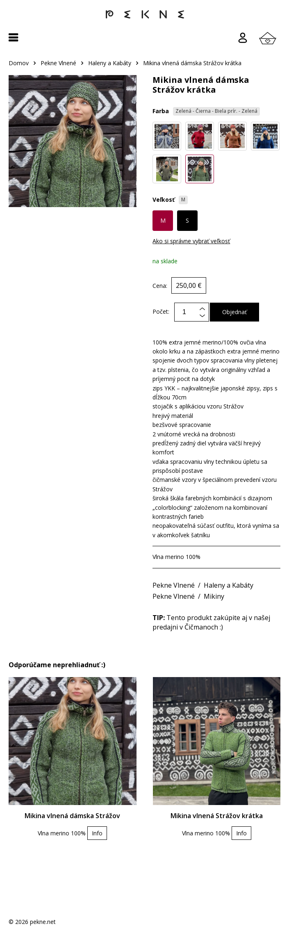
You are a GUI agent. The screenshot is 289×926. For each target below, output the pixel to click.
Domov (19, 63)
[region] (144, 67)
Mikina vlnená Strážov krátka (217, 815)
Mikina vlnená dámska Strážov (72, 815)
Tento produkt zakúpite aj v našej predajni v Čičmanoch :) (211, 622)
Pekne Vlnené (58, 63)
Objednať (234, 312)
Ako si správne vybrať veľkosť (191, 241)
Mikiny (214, 596)
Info (97, 833)
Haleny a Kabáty (109, 63)
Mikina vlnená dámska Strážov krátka (192, 63)
